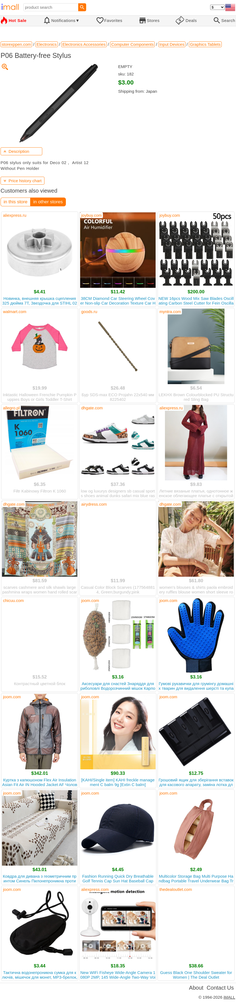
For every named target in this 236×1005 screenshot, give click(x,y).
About (196, 988)
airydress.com (94, 504)
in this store (15, 201)
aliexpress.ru (14, 215)
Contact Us (220, 988)
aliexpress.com (95, 889)
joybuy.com (91, 215)
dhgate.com (92, 408)
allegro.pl (11, 408)
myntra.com (170, 311)
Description (16, 151)
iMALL (229, 997)
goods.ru (89, 311)
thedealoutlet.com (175, 889)
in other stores (48, 201)
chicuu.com (13, 600)
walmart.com (14, 311)
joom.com (90, 600)
